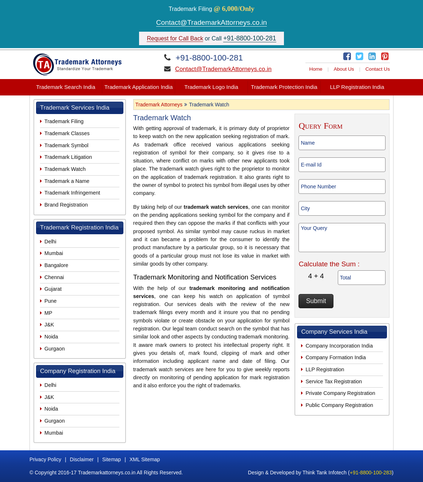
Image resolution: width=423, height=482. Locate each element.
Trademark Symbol (66, 145)
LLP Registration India (357, 87)
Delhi (50, 241)
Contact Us (377, 69)
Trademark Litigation (68, 157)
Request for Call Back (175, 38)
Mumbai (53, 253)
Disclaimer (82, 459)
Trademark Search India (65, 87)
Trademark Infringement (72, 193)
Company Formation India (335, 357)
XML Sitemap (145, 459)
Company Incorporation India (339, 346)
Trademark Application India (138, 87)
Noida (51, 337)
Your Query (342, 237)
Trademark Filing (63, 121)
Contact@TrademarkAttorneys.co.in (211, 22)
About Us (344, 69)
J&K (49, 325)
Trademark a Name (66, 181)
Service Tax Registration (333, 381)
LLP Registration (324, 369)
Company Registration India (77, 371)
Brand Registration (66, 205)
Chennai (54, 277)
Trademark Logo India (211, 87)
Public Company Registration (339, 405)
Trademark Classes (67, 133)
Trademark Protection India (284, 87)
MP (48, 313)
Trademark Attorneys (158, 104)
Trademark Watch (65, 169)
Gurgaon (54, 349)
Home (315, 69)
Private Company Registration (340, 393)
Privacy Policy (45, 459)
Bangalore (56, 265)
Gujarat (53, 289)
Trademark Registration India (79, 227)
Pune (50, 301)
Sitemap (111, 459)
